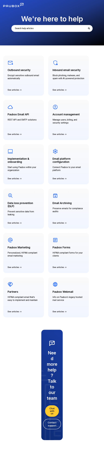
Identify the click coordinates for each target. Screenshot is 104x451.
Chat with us (52, 411)
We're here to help (52, 19)
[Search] (89, 28)
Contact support (52, 424)
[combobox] (52, 28)
